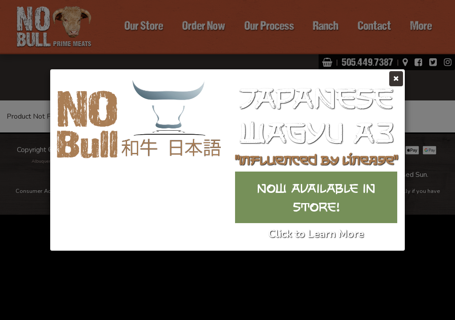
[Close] (396, 78)
